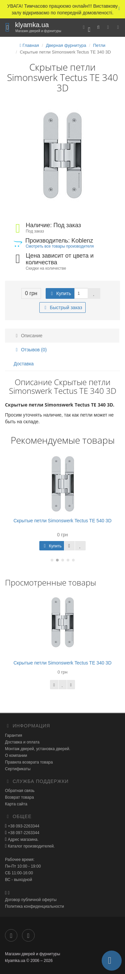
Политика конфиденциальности (34, 906)
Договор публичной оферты (31, 899)
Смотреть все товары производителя (60, 246)
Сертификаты (18, 769)
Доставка (24, 363)
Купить (60, 293)
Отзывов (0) (30, 349)
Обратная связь (19, 790)
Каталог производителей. (31, 846)
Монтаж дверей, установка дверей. (37, 748)
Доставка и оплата (22, 742)
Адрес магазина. (22, 839)
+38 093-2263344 (23, 826)
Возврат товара (19, 797)
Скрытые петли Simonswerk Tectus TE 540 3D (62, 520)
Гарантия (13, 735)
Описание (28, 335)
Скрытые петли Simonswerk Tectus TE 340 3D (62, 663)
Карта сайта (16, 804)
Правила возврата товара (29, 762)
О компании (16, 755)
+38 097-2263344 (23, 832)
